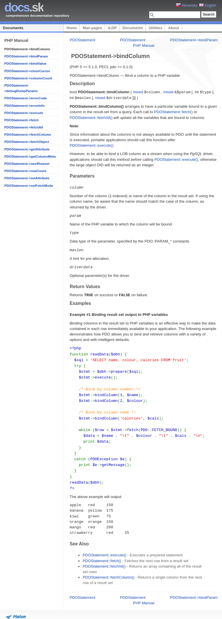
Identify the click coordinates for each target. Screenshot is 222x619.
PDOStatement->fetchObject (26, 141)
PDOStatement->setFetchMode (28, 185)
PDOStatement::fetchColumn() (108, 568)
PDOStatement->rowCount (25, 171)
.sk (23, 7)
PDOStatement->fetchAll (23, 127)
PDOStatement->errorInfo (24, 105)
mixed (138, 92)
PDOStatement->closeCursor (27, 71)
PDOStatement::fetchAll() (91, 117)
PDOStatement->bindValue (25, 63)
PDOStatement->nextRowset (26, 163)
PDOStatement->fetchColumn (27, 134)
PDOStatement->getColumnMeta (30, 156)
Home (71, 28)
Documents (13, 28)
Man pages (92, 28)
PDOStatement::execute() (91, 145)
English (207, 5)
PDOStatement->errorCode (25, 98)
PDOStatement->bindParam (26, 56)
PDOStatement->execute (23, 113)
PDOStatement (82, 40)
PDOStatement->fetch (21, 120)
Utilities (155, 28)
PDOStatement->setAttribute (26, 178)
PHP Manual (143, 45)
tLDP (112, 28)
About (173, 28)
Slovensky (186, 5)
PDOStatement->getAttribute (26, 149)
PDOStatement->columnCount (28, 78)
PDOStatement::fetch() (173, 111)
